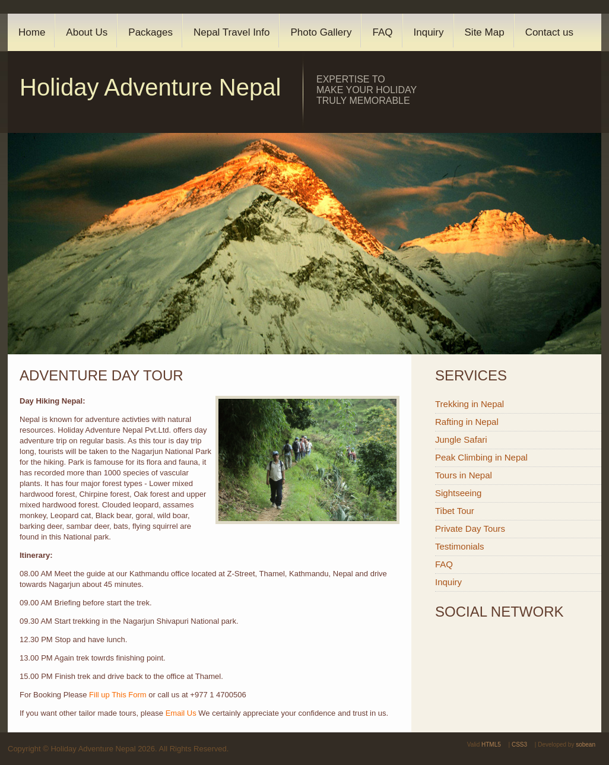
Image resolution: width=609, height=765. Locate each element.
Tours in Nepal (463, 475)
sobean (585, 744)
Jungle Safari (461, 439)
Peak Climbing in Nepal (481, 457)
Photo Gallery (320, 32)
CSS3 (519, 744)
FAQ (382, 32)
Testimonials (459, 546)
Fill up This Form (118, 694)
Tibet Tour (454, 511)
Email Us (181, 713)
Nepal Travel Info (232, 32)
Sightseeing (458, 493)
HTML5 (491, 744)
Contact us (549, 32)
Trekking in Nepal (469, 404)
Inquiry (429, 32)
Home (31, 32)
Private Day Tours (470, 528)
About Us (86, 32)
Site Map (485, 32)
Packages (150, 32)
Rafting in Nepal (467, 422)
